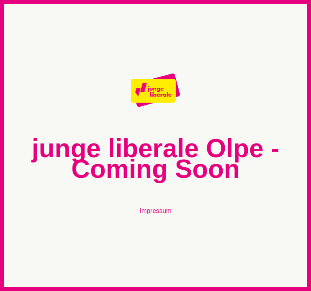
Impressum (155, 210)
